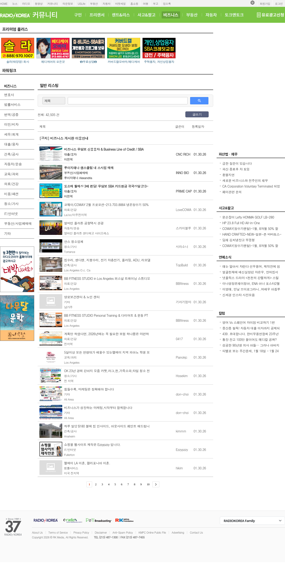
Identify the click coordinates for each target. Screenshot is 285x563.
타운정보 (67, 3)
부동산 (94, 3)
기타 (7, 233)
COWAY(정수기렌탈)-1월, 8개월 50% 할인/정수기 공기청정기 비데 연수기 (250, 230)
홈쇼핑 (134, 3)
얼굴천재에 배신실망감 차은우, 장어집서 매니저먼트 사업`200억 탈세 (250, 274)
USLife (81, 3)
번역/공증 (11, 114)
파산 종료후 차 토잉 (235, 169)
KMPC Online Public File (152, 532)
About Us (37, 532)
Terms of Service (58, 532)
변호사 (9, 94)
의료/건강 (11, 183)
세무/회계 (11, 134)
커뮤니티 (52, 3)
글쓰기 (197, 114)
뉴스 (15, 3)
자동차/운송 (13, 164)
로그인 (279, 3)
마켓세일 (120, 3)
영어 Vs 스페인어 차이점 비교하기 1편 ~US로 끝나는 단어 (248, 324)
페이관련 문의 (231, 192)
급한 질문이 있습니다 (237, 163)
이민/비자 (11, 124)
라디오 (26, 3)
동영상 (39, 3)
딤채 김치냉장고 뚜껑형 (238, 240)
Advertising (178, 532)
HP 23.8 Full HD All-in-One (241, 223)
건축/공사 (11, 154)
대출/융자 (11, 144)
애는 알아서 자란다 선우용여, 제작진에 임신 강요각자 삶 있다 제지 (251, 268)
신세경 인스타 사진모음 (238, 295)
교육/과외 (11, 174)
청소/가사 (11, 203)
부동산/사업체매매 (18, 223)
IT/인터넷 (11, 213)
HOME (4, 3)
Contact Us (196, 532)
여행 (145, 3)
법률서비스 (12, 104)
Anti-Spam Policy (122, 532)
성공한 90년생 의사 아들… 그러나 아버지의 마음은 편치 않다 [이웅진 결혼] (250, 347)
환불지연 (228, 174)
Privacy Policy (81, 532)
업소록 (167, 3)
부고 (155, 3)
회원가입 (265, 3)
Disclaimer (101, 532)
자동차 (106, 3)
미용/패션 (11, 193)
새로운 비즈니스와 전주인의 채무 (245, 180)
